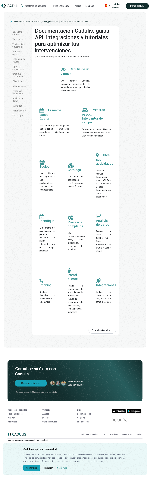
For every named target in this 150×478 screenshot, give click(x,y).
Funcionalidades (61, 6)
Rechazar (48, 468)
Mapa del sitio (127, 434)
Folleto (139, 434)
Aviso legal (114, 434)
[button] (37, 6)
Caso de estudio (49, 422)
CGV (103, 434)
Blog (79, 410)
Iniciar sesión (115, 6)
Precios (77, 6)
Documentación (84, 414)
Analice (45, 414)
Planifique (12, 418)
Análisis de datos (102, 220)
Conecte (46, 410)
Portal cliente (73, 274)
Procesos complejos (75, 222)
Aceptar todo (31, 468)
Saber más (62, 468)
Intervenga (12, 422)
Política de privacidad (89, 434)
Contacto (81, 418)
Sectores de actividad (17, 410)
